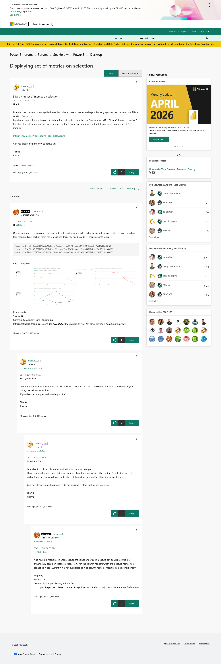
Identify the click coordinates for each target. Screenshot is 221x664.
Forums (60, 24)
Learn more (15, 14)
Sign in (184, 31)
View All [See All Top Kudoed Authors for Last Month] (154, 301)
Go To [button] (204, 31)
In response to (31, 368)
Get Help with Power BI (69, 54)
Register (172, 31)
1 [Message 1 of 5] (22, 172)
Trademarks (204, 643)
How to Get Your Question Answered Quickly (172, 169)
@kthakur (21, 225)
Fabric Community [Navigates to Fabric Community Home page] (42, 24)
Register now (207, 43)
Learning (126, 24)
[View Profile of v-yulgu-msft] (37, 211)
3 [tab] (177, 146)
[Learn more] (159, 139)
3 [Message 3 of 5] (29, 416)
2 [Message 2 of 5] (22, 333)
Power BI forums (21, 54)
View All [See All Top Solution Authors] (154, 237)
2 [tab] (175, 146)
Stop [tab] (182, 146)
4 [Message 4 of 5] (36, 506)
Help (194, 31)
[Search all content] (174, 38)
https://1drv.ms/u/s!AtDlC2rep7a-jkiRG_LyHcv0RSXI (39, 135)
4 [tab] (179, 146)
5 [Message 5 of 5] (43, 596)
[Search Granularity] (124, 38)
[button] (111, 73)
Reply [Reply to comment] (131, 340)
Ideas (86, 24)
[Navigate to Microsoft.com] (18, 24)
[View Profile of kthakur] (24, 86)
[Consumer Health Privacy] (50, 654)
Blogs (114, 24)
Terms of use (189, 643)
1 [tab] (174, 146)
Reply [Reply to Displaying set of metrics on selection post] (131, 172)
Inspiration (74, 24)
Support (139, 24)
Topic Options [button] (129, 73)
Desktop (96, 54)
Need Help (27, 165)
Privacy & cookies (172, 643)
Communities (100, 24)
